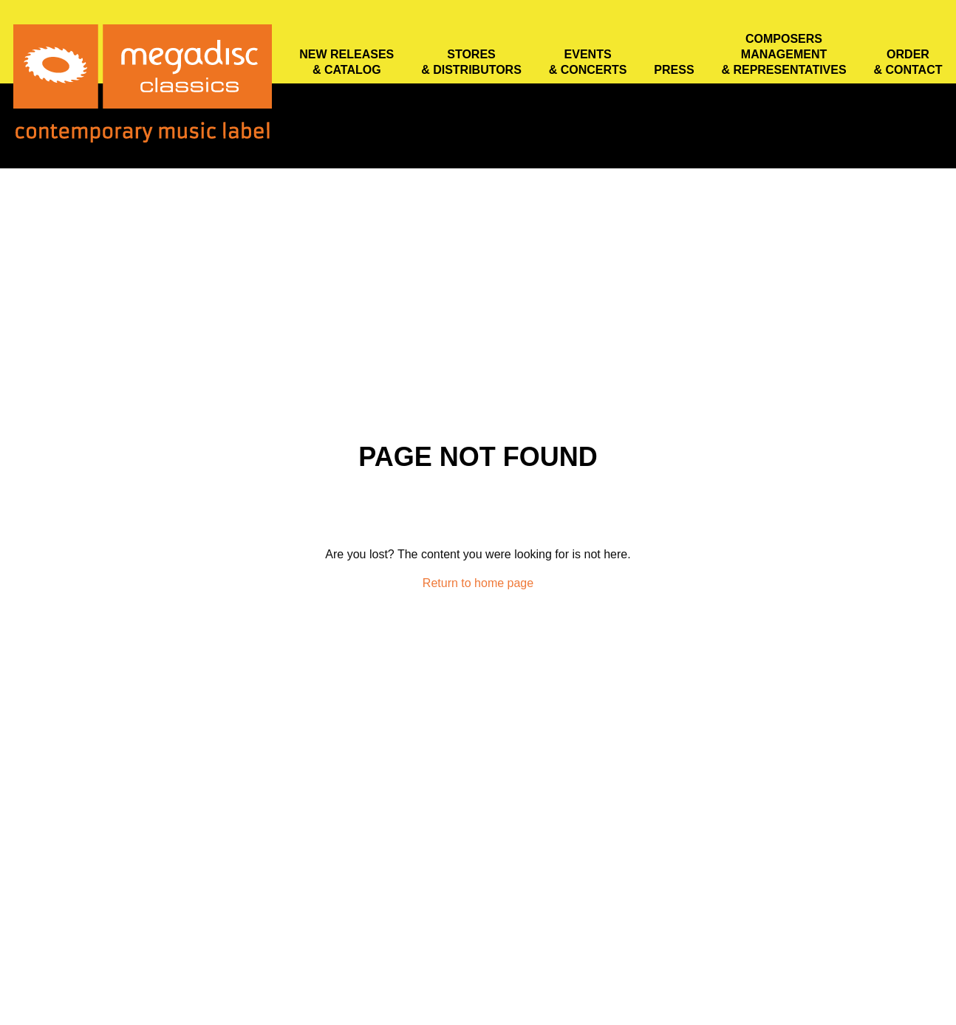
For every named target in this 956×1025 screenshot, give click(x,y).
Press (674, 70)
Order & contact (907, 62)
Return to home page (478, 583)
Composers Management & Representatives (783, 54)
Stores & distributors (471, 62)
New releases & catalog (346, 62)
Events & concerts (588, 62)
